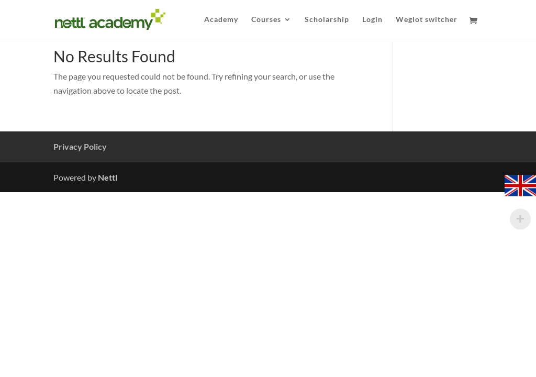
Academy (221, 20)
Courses (266, 20)
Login (372, 20)
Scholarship (327, 20)
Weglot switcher (426, 20)
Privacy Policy (80, 146)
